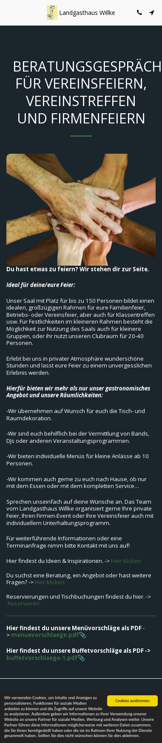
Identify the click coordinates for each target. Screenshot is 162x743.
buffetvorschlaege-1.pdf (42, 658)
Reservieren (24, 603)
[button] (9, 12)
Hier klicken (126, 561)
